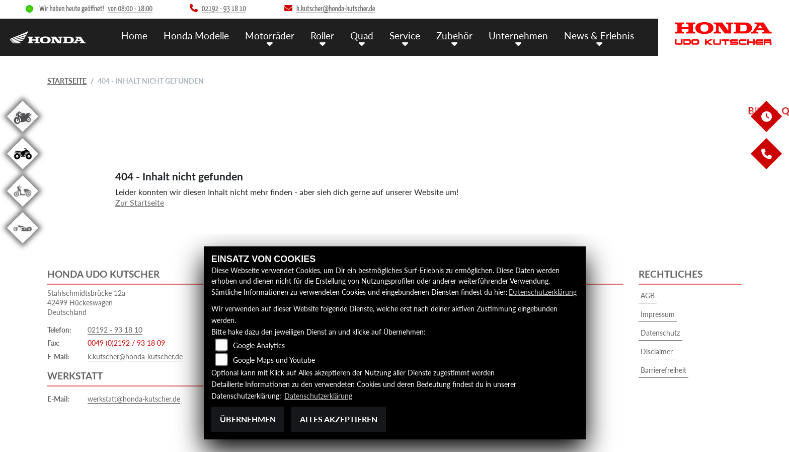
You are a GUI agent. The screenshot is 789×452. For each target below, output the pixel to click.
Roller (322, 35)
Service (404, 35)
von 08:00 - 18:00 (130, 9)
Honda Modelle (196, 35)
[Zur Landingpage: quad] (23, 171)
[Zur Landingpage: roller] (23, 208)
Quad (361, 35)
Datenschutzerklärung (543, 292)
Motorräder (269, 35)
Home (134, 35)
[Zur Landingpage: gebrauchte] (23, 134)
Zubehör (454, 35)
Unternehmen (518, 35)
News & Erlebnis (599, 35)
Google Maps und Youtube (274, 360)
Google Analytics (259, 345)
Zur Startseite (139, 202)
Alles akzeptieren (338, 419)
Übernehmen (248, 419)
